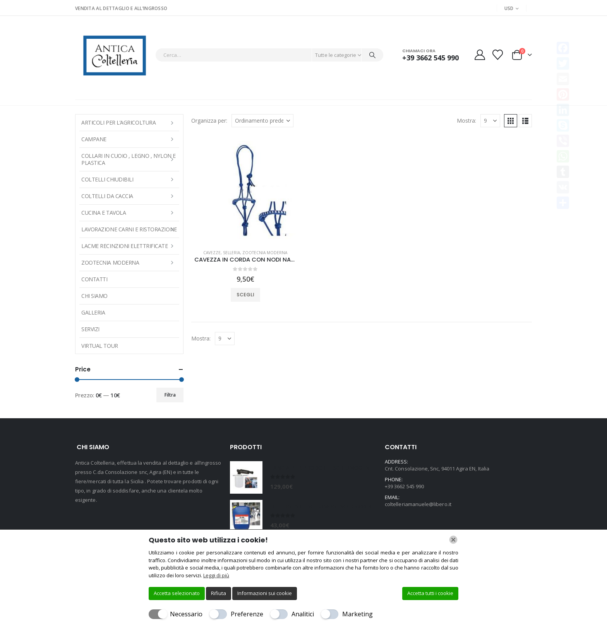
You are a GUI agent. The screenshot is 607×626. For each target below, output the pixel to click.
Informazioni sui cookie (264, 593)
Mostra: (466, 120)
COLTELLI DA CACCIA (107, 196)
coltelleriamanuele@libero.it (418, 504)
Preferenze (247, 614)
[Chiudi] (453, 540)
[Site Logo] (113, 54)
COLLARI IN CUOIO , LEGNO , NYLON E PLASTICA (128, 159)
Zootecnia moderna (264, 252)
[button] (510, 120)
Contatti (94, 279)
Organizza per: (209, 120)
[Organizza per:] (262, 120)
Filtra (170, 395)
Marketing (357, 614)
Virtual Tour (99, 345)
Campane (93, 139)
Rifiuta (218, 593)
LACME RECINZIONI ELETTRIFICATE (124, 246)
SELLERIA (231, 252)
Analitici (302, 614)
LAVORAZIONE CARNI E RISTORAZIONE (129, 229)
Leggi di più (216, 575)
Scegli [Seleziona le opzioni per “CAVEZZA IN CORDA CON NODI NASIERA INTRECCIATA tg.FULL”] (245, 294)
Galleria (93, 312)
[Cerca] (372, 55)
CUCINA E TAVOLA (103, 212)
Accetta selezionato (177, 593)
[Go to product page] (245, 189)
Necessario (186, 614)
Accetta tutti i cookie (430, 593)
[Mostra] (490, 120)
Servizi (90, 329)
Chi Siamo (94, 295)
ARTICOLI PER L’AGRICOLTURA (118, 122)
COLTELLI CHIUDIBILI (107, 179)
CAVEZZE (212, 252)
